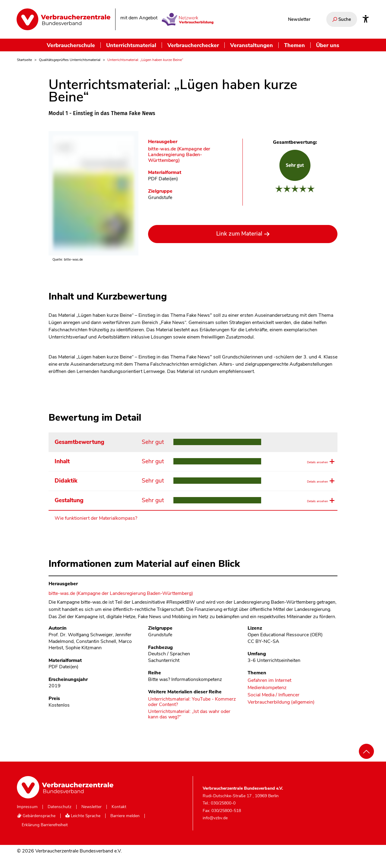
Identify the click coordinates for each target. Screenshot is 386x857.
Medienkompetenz (267, 688)
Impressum (27, 807)
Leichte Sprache (82, 816)
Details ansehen (313, 462)
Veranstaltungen (251, 45)
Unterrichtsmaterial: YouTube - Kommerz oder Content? (192, 702)
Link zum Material (239, 234)
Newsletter (299, 19)
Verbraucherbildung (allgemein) (281, 702)
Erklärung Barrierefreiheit (45, 825)
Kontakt (119, 807)
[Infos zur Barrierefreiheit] (365, 19)
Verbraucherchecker (193, 45)
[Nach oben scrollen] (366, 751)
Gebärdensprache (36, 816)
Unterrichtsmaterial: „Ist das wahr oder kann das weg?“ (189, 714)
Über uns (327, 45)
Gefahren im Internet (269, 680)
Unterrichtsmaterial (131, 45)
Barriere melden (125, 816)
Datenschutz (59, 807)
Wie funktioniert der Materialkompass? (96, 518)
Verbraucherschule (71, 45)
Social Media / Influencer (273, 695)
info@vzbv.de (215, 818)
